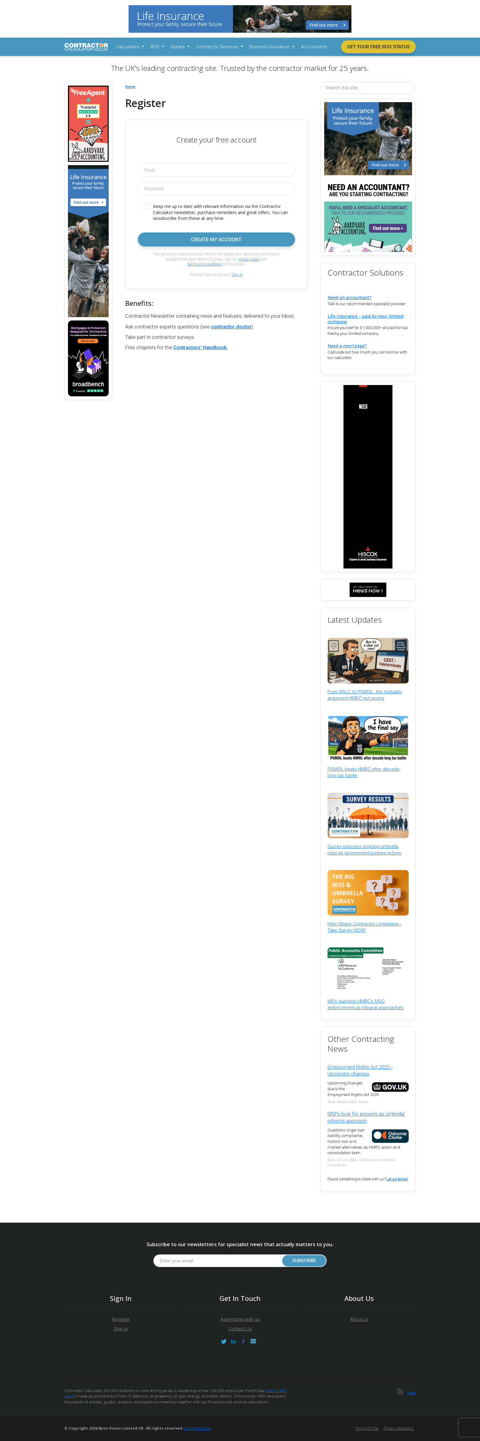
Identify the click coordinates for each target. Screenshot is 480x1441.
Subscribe (304, 1260)
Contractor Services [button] (217, 47)
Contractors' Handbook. (200, 347)
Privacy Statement (399, 1428)
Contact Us (240, 1329)
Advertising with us (240, 1319)
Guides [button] (178, 47)
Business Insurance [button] (270, 47)
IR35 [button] (155, 47)
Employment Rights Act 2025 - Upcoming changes (360, 1070)
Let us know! (397, 1179)
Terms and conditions (204, 264)
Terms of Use (367, 1428)
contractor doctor (231, 327)
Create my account (216, 240)
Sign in (237, 274)
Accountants (314, 47)
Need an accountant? (350, 297)
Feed (411, 1393)
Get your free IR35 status (378, 47)
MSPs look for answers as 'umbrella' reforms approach (366, 1117)
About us (359, 1319)
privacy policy (249, 259)
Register (120, 1319)
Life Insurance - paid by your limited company (365, 318)
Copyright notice (197, 1428)
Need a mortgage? (347, 346)
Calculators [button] (128, 47)
